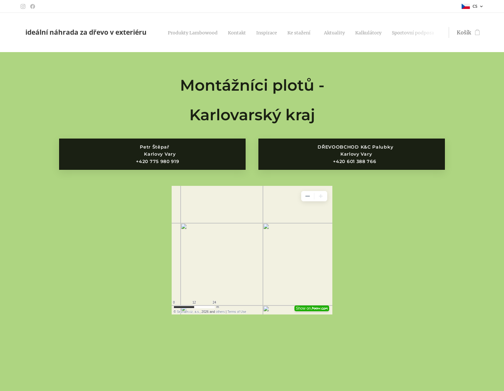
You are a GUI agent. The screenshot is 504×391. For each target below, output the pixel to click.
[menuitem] (197, 32)
